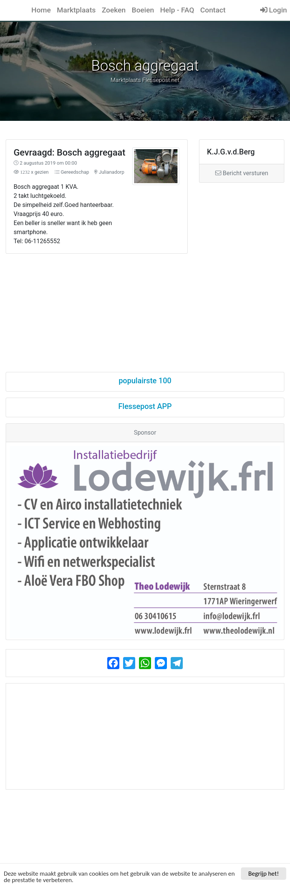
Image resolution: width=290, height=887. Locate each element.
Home (41, 10)
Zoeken (113, 10)
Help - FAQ (177, 10)
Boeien (143, 10)
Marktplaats (76, 10)
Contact (212, 10)
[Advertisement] (145, 306)
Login (273, 10)
